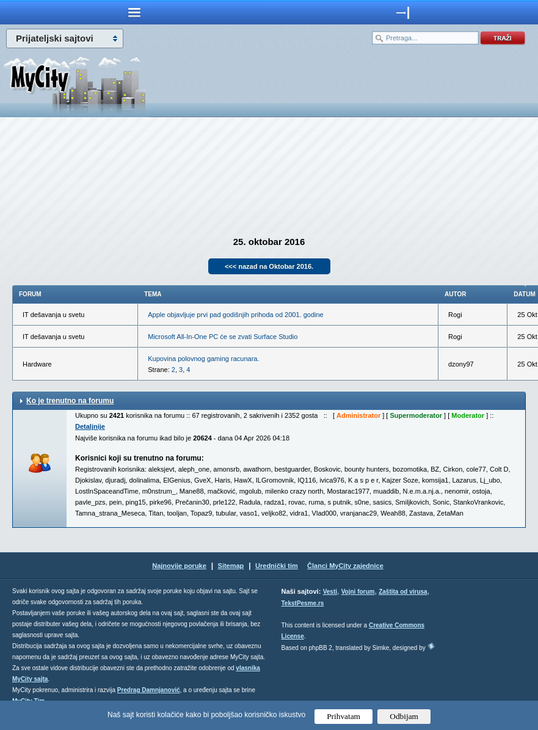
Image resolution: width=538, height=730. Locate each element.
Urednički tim (276, 565)
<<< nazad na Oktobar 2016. (269, 266)
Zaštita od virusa (403, 591)
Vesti (330, 591)
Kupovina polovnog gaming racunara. (203, 358)
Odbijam (404, 716)
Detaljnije (90, 426)
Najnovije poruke (179, 565)
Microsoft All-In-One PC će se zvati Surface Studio (222, 336)
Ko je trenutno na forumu (70, 400)
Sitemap (231, 565)
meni (134, 12)
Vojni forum (358, 591)
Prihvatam (343, 716)
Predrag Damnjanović (148, 690)
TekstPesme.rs (303, 603)
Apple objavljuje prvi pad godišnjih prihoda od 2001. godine (235, 314)
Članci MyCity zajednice (345, 565)
